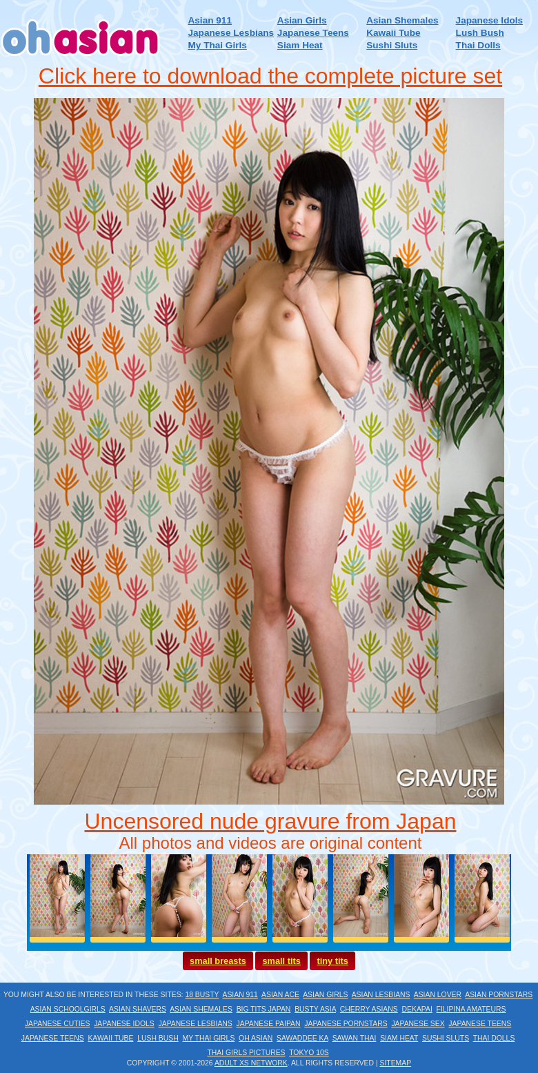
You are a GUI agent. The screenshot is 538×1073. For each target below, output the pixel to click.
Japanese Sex (417, 1023)
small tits (281, 961)
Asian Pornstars (498, 994)
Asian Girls (302, 20)
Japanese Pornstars (345, 1023)
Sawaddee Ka (302, 1038)
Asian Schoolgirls (68, 1009)
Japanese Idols (489, 20)
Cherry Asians (369, 1009)
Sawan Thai (354, 1038)
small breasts (218, 961)
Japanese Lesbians (231, 33)
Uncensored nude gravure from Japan (271, 821)
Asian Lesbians (381, 994)
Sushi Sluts (391, 45)
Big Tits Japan (264, 1009)
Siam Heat (300, 45)
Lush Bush (480, 33)
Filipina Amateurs (471, 1009)
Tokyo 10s (309, 1052)
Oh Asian (255, 1038)
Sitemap (396, 1063)
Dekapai (417, 1009)
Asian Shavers (137, 1009)
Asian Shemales (402, 20)
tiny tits (332, 961)
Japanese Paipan (269, 1023)
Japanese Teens (313, 33)
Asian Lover (437, 994)
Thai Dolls (478, 45)
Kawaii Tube (393, 33)
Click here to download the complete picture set (270, 75)
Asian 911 (209, 20)
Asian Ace (280, 994)
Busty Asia (315, 1009)
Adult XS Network (251, 1063)
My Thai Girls (217, 45)
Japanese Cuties (57, 1023)
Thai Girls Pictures (246, 1052)
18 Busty (202, 994)
